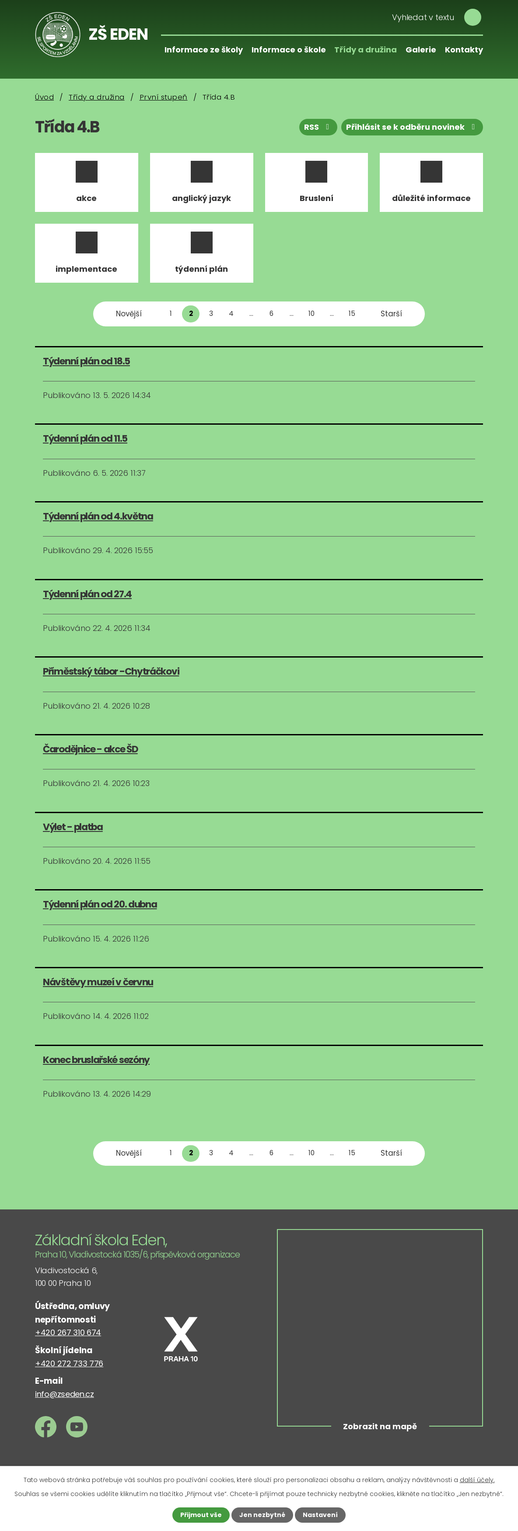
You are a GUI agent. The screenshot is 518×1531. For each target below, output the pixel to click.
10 (311, 313)
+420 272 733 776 (69, 1363)
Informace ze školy (203, 49)
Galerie (421, 49)
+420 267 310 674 (68, 1332)
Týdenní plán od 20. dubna (100, 904)
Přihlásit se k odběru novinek (412, 126)
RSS (318, 126)
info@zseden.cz (64, 1394)
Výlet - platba (73, 827)
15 (352, 313)
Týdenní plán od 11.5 (85, 438)
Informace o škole (289, 49)
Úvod (44, 97)
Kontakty (464, 49)
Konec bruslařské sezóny (96, 1060)
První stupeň (164, 97)
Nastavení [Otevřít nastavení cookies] (320, 1514)
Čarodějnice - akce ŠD (90, 749)
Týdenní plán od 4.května (98, 516)
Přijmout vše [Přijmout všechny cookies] (201, 1514)
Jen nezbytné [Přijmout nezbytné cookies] (262, 1514)
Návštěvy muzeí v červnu (98, 982)
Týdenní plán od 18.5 (86, 361)
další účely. (477, 1480)
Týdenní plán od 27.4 (87, 594)
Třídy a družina (365, 49)
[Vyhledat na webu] (434, 17)
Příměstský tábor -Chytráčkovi (111, 671)
